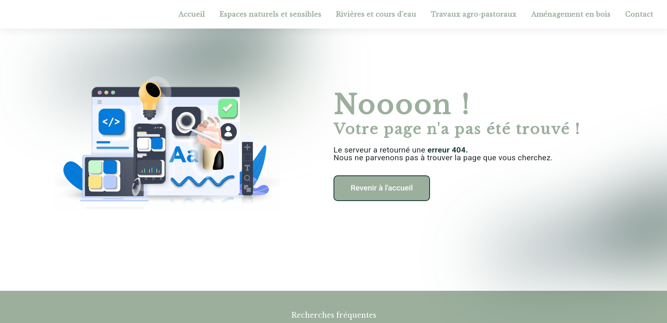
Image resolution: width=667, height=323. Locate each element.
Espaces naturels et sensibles (270, 14)
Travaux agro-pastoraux (473, 14)
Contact (639, 14)
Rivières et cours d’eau (376, 14)
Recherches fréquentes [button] (333, 315)
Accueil (191, 14)
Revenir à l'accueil (382, 187)
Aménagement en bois (570, 14)
